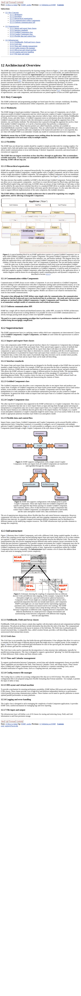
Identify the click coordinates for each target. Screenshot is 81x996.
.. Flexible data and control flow (23, 36)
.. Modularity (16, 14)
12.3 (58, 90)
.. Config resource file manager (22, 48)
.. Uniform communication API (22, 22)
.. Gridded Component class (21, 32)
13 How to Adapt (11, 5)
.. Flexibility (16, 16)
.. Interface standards (19, 30)
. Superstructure (12, 26)
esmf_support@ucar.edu (9, 726)
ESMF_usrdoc (26, 5)
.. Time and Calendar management (23, 46)
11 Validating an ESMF (47, 5)
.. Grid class (16, 44)
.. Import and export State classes (23, 28)
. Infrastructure (11, 40)
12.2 (19, 80)
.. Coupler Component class (21, 34)
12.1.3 (48, 274)
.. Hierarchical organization (21, 18)
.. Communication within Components (25, 20)
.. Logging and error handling (22, 52)
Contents (60, 5)
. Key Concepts (12, 12)
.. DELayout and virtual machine (23, 50)
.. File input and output (19, 54)
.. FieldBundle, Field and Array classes (25, 42)
